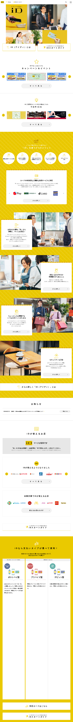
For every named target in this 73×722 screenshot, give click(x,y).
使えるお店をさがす (36, 505)
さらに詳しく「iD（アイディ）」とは (36, 381)
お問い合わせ (51, 716)
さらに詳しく (36, 195)
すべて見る (36, 81)
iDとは (8, 2)
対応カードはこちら (37, 598)
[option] (17, 188)
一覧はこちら (65, 406)
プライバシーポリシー (35, 716)
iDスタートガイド (17, 2)
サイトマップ (44, 716)
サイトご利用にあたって (24, 716)
